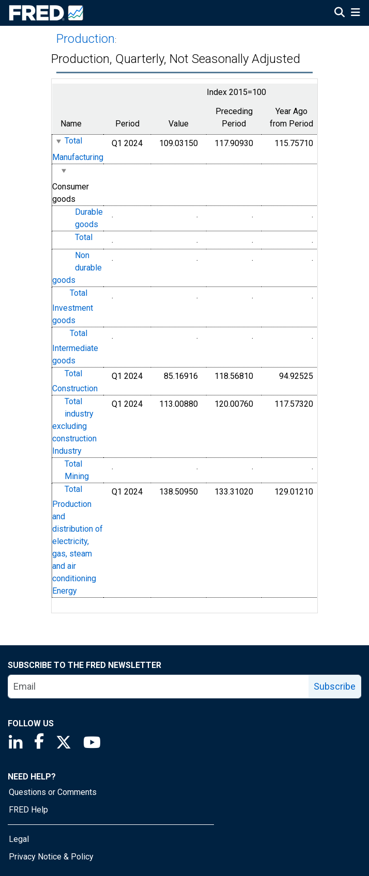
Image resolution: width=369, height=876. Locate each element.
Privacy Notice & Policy (51, 857)
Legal (19, 839)
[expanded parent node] (58, 141)
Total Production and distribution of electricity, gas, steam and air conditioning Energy (77, 540)
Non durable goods (77, 267)
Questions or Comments (53, 792)
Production (85, 38)
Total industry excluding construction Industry (74, 426)
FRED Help (28, 810)
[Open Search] (339, 13)
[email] (158, 686)
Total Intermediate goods (75, 346)
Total (84, 237)
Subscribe (335, 686)
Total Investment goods (72, 306)
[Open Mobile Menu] (355, 13)
